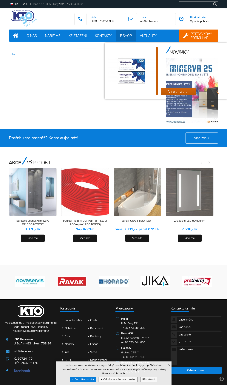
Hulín (124, 319)
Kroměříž (127, 333)
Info (67, 352)
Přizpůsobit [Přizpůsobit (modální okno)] (148, 379)
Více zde (33, 238)
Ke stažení (78, 36)
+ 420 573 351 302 (101, 21)
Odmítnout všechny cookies (117, 379)
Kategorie (67, 308)
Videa (93, 352)
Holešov (126, 348)
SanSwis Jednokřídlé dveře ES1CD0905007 (32, 222)
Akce (68, 336)
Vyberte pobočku (200, 21)
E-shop (126, 36)
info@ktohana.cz (149, 21)
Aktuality (148, 36)
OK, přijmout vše (83, 379)
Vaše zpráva (196, 355)
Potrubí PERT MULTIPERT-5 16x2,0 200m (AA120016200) (85, 222)
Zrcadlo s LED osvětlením (189, 220)
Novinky (69, 344)
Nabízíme (52, 36)
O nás (32, 36)
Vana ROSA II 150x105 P (137, 220)
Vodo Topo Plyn (74, 320)
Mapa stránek (98, 360)
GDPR (68, 360)
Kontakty (103, 36)
